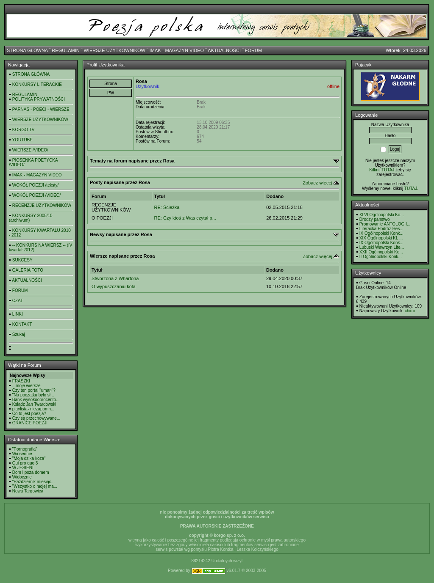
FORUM (253, 50)
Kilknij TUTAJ (381, 170)
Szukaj (18, 334)
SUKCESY (22, 260)
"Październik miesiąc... (33, 481)
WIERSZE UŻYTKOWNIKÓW (114, 50)
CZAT (17, 300)
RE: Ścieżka (167, 207)
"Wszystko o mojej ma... (34, 486)
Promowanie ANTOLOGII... (384, 224)
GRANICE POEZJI (29, 423)
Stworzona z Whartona (115, 278)
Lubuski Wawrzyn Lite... (381, 247)
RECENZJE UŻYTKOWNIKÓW (41, 205)
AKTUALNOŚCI (224, 50)
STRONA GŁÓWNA (27, 50)
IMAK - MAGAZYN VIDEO (177, 50)
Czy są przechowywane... (36, 418)
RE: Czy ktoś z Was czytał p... (185, 217)
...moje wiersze (26, 385)
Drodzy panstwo (374, 219)
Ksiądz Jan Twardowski (34, 404)
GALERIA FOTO (27, 270)
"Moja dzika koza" (29, 458)
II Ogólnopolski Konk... (380, 256)
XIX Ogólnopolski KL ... (381, 238)
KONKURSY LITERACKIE (37, 84)
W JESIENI (22, 467)
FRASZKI (21, 381)
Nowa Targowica (27, 491)
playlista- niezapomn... (33, 409)
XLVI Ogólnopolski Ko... (381, 214)
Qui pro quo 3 (25, 463)
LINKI (17, 314)
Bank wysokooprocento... (36, 399)
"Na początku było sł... (33, 395)
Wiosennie (22, 453)
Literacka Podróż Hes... (381, 228)
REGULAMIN (65, 50)
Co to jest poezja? (29, 413)
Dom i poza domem (30, 472)
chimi (410, 310)
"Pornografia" (24, 449)
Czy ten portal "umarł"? (34, 390)
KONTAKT (22, 324)
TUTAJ (410, 188)
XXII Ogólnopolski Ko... (381, 252)
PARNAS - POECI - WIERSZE (41, 109)
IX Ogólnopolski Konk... (381, 233)
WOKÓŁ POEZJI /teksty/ (35, 185)
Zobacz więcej (317, 182)
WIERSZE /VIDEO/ (30, 150)
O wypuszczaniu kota (114, 286)
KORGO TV (23, 129)
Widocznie (22, 477)
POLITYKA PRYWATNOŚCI (38, 99)
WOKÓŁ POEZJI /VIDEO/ (36, 195)
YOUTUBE (22, 140)
